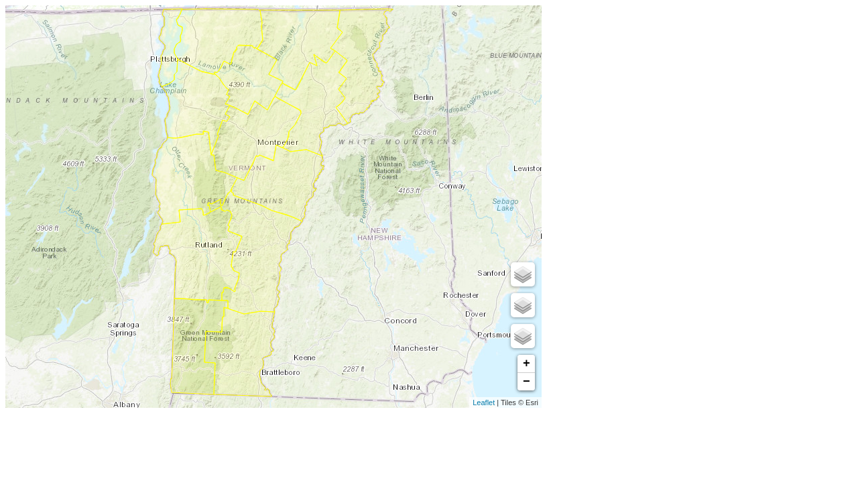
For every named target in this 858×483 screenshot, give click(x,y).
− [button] (526, 382)
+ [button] (526, 364)
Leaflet (484, 402)
